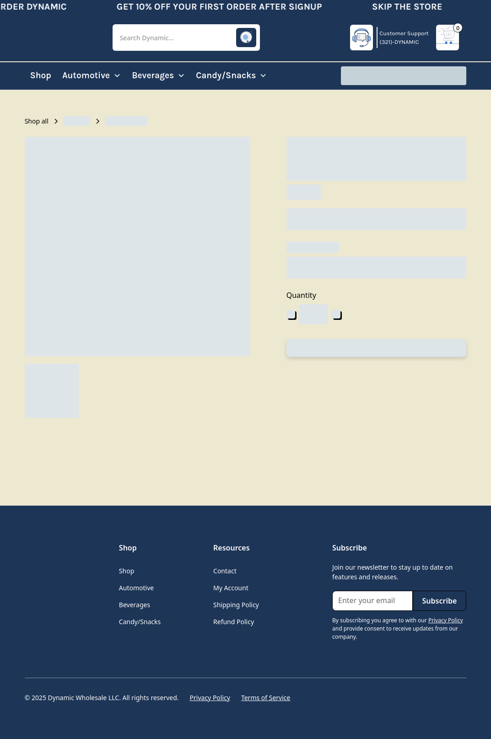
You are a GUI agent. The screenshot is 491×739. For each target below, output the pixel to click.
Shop (40, 75)
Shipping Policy (236, 604)
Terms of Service (266, 697)
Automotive (136, 587)
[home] (61, 37)
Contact (225, 570)
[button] (186, 37)
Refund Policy (233, 621)
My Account (230, 587)
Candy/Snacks (140, 621)
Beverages (134, 604)
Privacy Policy (210, 697)
